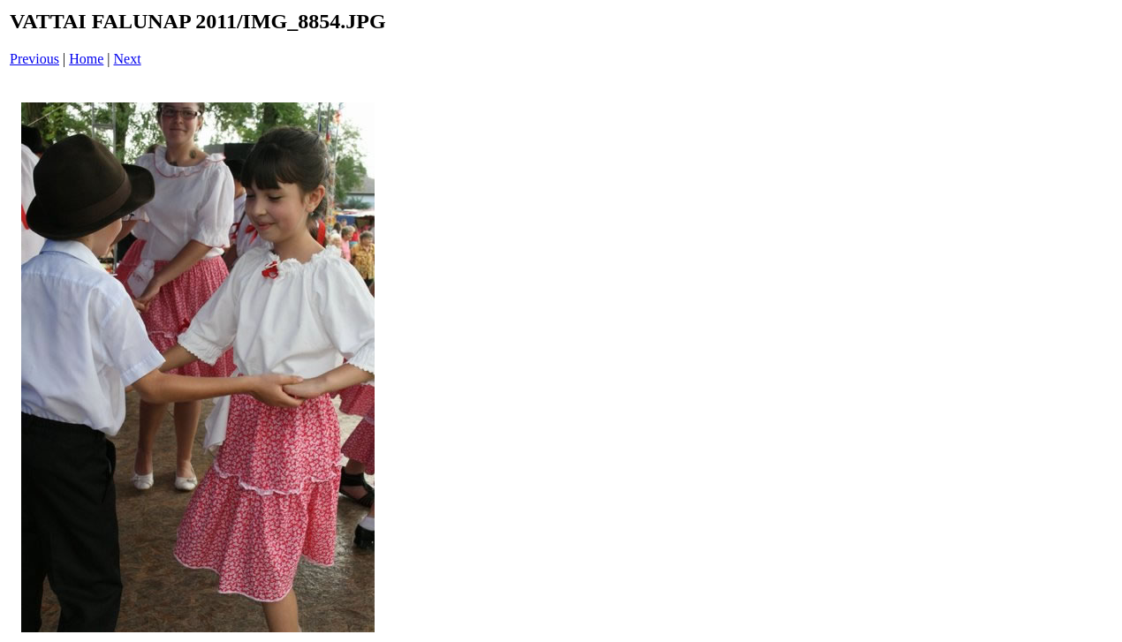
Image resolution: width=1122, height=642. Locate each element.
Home (86, 58)
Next (127, 58)
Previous (34, 58)
